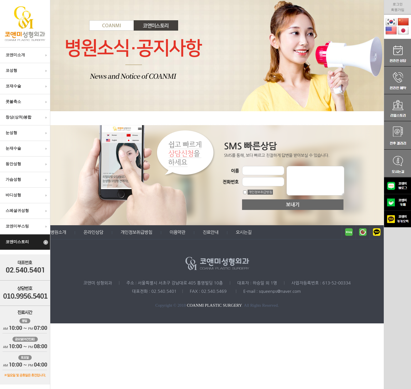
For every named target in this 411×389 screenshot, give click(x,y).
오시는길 (243, 232)
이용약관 (177, 232)
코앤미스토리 (27, 242)
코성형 (27, 70)
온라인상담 (93, 232)
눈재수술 (27, 148)
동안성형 (27, 164)
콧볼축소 (27, 102)
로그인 (398, 4)
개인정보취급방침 (260, 192)
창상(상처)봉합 (27, 117)
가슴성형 (27, 179)
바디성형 (27, 195)
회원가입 (397, 10)
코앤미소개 (27, 55)
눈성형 (27, 133)
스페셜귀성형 (27, 211)
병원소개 (58, 232)
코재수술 (27, 86)
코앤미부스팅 (27, 226)
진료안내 (210, 232)
